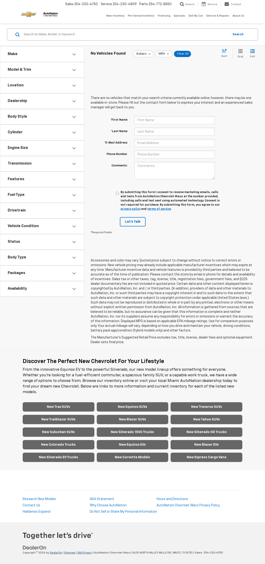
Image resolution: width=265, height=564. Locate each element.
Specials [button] (179, 15)
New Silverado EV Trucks (58, 457)
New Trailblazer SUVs (58, 419)
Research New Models (39, 499)
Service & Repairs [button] (217, 15)
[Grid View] (239, 54)
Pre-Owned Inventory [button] (141, 15)
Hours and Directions (172, 499)
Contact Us (31, 505)
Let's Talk (132, 221)
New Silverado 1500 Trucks (132, 432)
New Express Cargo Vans (206, 457)
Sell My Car (195, 15)
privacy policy (130, 209)
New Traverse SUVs (206, 407)
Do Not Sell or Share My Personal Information (123, 511)
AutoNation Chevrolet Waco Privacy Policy (188, 505)
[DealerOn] (35, 547)
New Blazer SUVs (132, 419)
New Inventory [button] (115, 15)
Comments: (119, 165)
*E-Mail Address (115, 142)
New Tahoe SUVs (206, 419)
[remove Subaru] (143, 53)
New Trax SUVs (58, 407)
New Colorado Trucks (58, 444)
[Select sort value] (225, 53)
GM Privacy (84, 552)
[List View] (252, 54)
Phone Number (117, 154)
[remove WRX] (163, 53)
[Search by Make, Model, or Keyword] (126, 34)
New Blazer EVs (206, 444)
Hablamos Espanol (36, 511)
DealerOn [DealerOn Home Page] (56, 552)
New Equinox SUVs (132, 407)
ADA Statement (102, 499)
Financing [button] (164, 15)
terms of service (159, 209)
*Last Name (119, 131)
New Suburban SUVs (58, 432)
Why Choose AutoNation (108, 505)
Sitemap (69, 552)
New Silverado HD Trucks (206, 432)
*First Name (119, 120)
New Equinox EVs (132, 444)
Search (238, 34)
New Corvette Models (132, 457)
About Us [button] (238, 15)
